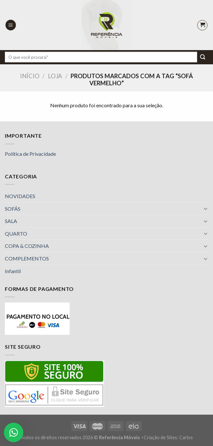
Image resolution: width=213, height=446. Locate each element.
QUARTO (16, 233)
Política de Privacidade (30, 154)
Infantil (13, 271)
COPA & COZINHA (27, 246)
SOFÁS (12, 209)
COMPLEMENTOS (27, 258)
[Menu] (11, 25)
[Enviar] (202, 57)
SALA (11, 221)
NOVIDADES (20, 196)
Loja (55, 76)
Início (29, 76)
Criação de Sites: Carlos (168, 437)
